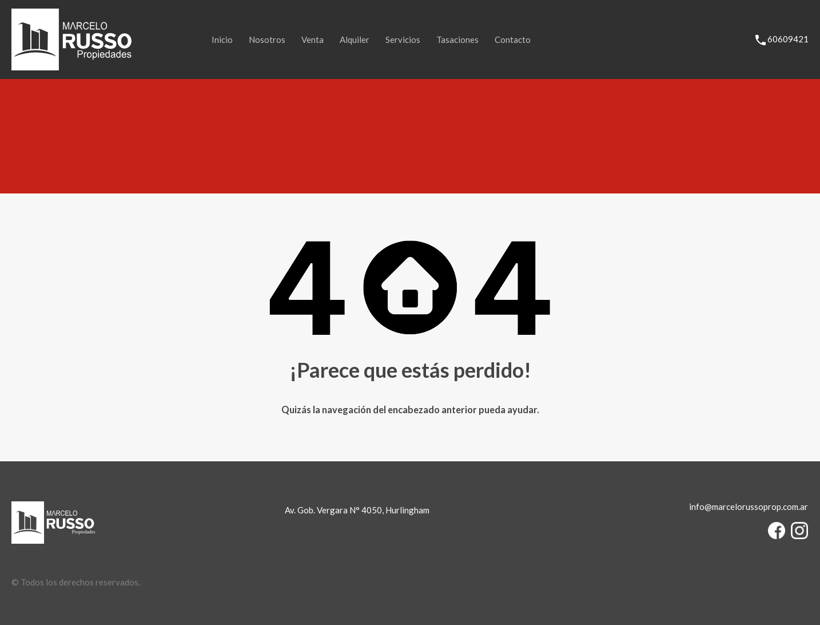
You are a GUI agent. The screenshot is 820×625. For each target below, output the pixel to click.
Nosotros (267, 39)
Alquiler (354, 39)
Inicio (222, 39)
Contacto (513, 39)
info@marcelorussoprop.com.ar (748, 506)
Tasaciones (457, 39)
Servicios (402, 39)
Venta (312, 39)
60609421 (788, 39)
